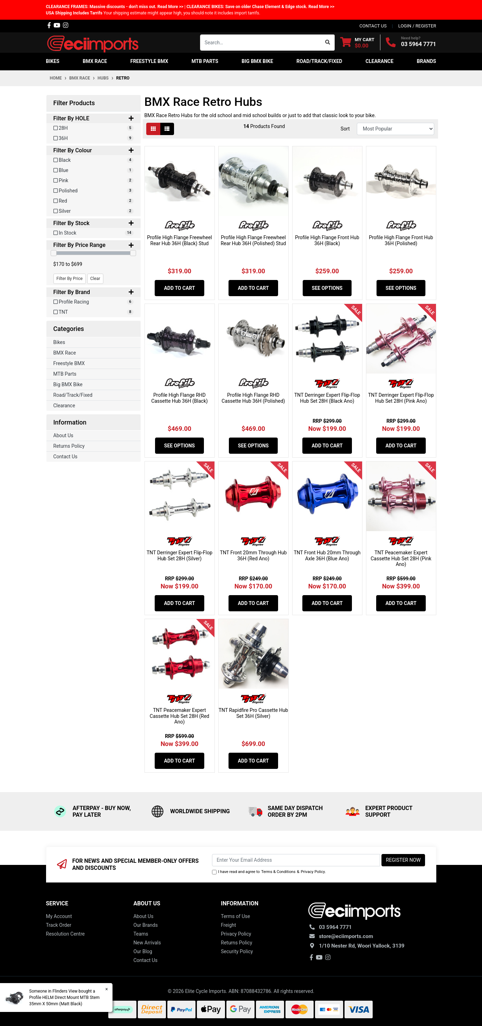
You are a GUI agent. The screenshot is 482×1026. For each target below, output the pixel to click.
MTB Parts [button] (205, 61)
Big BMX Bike (68, 384)
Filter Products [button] (74, 103)
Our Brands (145, 925)
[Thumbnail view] (153, 129)
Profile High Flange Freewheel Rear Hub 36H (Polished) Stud (253, 240)
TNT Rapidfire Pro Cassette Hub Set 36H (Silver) (253, 713)
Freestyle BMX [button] (149, 61)
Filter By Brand (93, 292)
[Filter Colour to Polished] (93, 191)
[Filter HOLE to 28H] (93, 128)
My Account (59, 916)
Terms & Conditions (278, 871)
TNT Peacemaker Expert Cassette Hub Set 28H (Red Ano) (179, 716)
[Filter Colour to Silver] (93, 211)
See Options (327, 288)
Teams (140, 934)
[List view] (167, 129)
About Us (63, 435)
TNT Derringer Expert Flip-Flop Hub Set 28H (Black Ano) (327, 398)
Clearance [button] (379, 61)
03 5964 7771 (418, 44)
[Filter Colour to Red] (93, 201)
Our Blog (142, 951)
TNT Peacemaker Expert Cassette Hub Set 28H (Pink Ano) (401, 558)
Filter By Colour (93, 150)
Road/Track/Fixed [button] (319, 61)
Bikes (59, 342)
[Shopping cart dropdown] (357, 42)
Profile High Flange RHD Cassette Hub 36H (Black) (179, 398)
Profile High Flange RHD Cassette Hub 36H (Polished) (253, 398)
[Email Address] (296, 860)
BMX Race (64, 353)
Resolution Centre (65, 934)
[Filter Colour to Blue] (93, 170)
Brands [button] (426, 61)
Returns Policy (69, 446)
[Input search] (260, 42)
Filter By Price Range (93, 245)
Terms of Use (235, 916)
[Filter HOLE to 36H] (93, 138)
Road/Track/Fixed (72, 395)
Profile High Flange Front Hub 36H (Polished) (401, 240)
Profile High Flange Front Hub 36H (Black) (327, 240)
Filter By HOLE (93, 118)
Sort (345, 129)
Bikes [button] (52, 61)
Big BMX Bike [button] (257, 61)
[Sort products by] (396, 129)
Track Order (58, 925)
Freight (228, 925)
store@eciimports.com (346, 936)
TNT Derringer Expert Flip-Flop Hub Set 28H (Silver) (179, 555)
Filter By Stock (93, 223)
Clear (95, 278)
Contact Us (65, 456)
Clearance (64, 405)
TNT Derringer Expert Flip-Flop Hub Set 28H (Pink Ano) (401, 398)
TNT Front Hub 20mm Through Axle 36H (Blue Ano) (327, 555)
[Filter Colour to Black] (93, 160)
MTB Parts (65, 374)
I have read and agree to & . (269, 872)
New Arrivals (147, 942)
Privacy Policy (313, 871)
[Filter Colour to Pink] (93, 181)
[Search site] (328, 42)
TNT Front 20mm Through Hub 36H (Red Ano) (253, 555)
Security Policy (237, 951)
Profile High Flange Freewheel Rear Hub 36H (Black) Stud (179, 240)
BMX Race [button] (95, 61)
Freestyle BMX (69, 363)
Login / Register (417, 25)
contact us (372, 25)
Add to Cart (179, 288)
